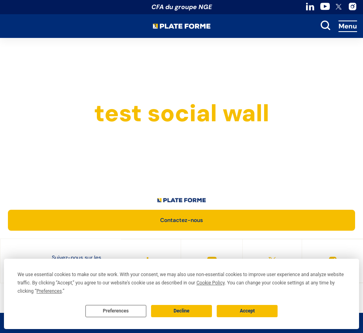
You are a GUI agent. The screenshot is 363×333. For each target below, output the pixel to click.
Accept (247, 311)
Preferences (116, 311)
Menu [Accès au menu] (347, 26)
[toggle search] (325, 26)
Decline (181, 311)
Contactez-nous (181, 220)
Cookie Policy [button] (211, 283)
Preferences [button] (49, 291)
